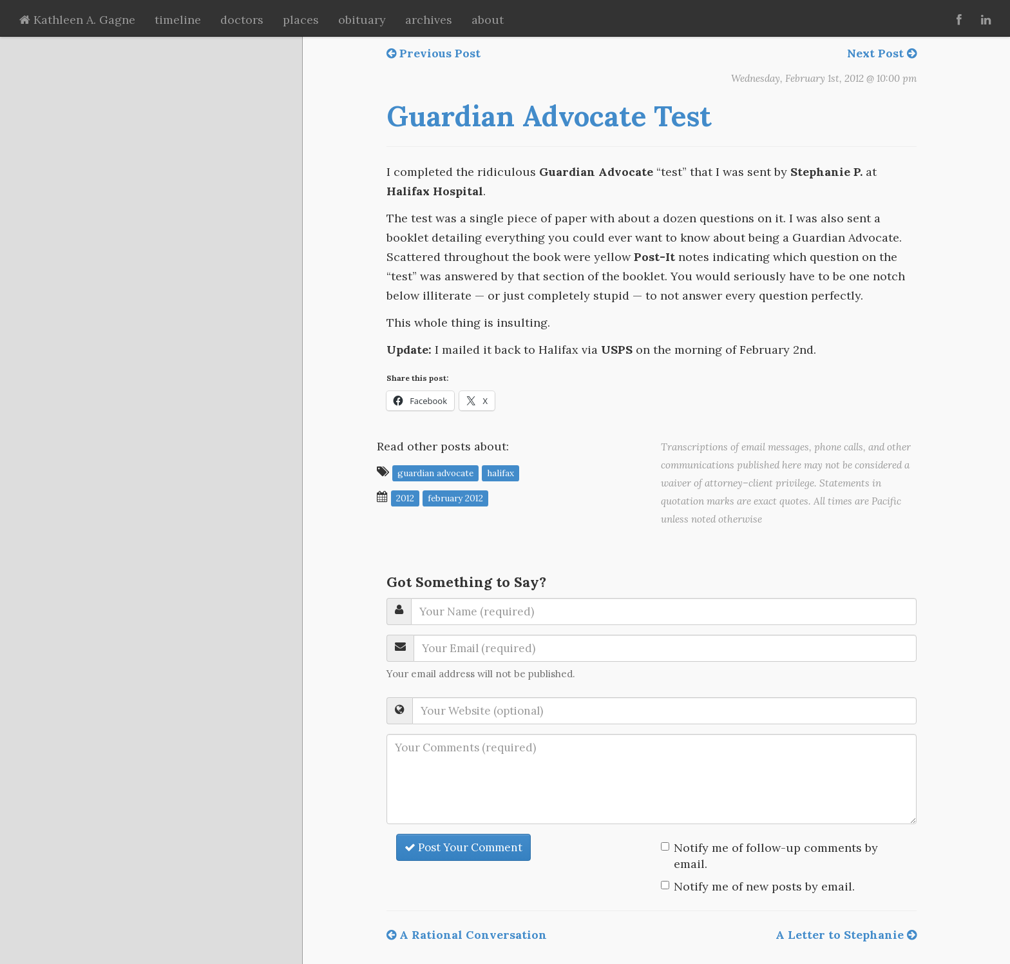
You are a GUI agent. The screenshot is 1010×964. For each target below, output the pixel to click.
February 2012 (455, 497)
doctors (241, 19)
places (301, 19)
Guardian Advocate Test (549, 116)
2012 (405, 497)
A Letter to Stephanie (846, 934)
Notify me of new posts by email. (764, 886)
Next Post (882, 53)
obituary (362, 19)
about (488, 19)
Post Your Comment (463, 847)
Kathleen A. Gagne (77, 19)
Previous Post (433, 53)
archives (428, 19)
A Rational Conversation (466, 934)
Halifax (500, 472)
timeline (178, 19)
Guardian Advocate (435, 472)
